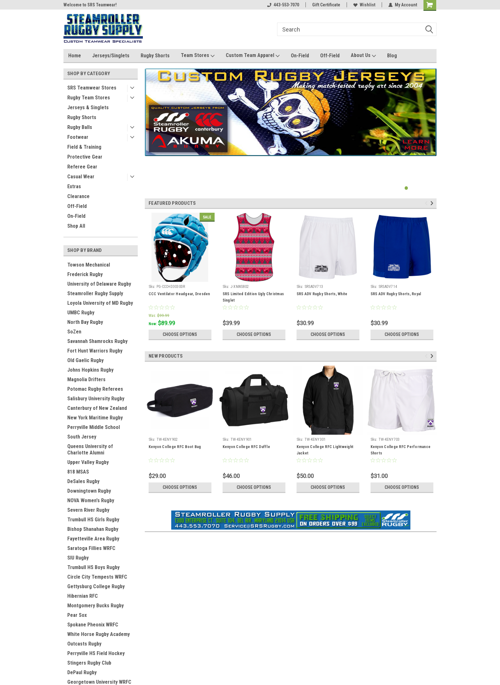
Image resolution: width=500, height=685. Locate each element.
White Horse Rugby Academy (98, 634)
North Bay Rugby (85, 322)
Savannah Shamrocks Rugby (97, 341)
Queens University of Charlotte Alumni (90, 449)
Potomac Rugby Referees (95, 389)
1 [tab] (406, 188)
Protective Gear (84, 157)
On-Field (300, 56)
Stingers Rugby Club (89, 663)
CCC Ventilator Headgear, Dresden (179, 294)
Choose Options (180, 334)
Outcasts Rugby (84, 644)
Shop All (76, 226)
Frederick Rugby (85, 274)
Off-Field (330, 56)
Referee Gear (82, 167)
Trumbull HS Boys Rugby (93, 567)
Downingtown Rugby (89, 491)
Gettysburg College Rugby (96, 586)
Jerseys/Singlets (110, 56)
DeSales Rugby (83, 481)
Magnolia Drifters (86, 379)
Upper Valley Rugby (88, 462)
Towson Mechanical (88, 265)
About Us (363, 55)
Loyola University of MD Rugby (100, 303)
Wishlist (364, 4)
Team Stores (198, 55)
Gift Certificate (326, 4)
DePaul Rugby (82, 672)
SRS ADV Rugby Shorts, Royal (396, 294)
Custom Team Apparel (253, 55)
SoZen (74, 332)
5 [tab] (432, 188)
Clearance (78, 196)
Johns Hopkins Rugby (90, 370)
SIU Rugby (78, 558)
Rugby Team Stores (88, 98)
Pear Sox (77, 615)
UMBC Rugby (80, 313)
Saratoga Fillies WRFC (91, 548)
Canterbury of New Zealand (97, 408)
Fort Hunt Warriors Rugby (94, 351)
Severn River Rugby (88, 510)
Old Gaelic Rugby (85, 360)
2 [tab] (413, 188)
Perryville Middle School (93, 427)
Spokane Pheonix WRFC (92, 625)
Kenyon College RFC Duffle (246, 447)
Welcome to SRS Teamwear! (90, 4)
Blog (392, 56)
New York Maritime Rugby (95, 418)
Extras (74, 186)
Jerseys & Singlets (88, 107)
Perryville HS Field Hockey (96, 653)
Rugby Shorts (155, 56)
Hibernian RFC (82, 596)
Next (432, 203)
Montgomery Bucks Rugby (95, 606)
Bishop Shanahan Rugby (92, 529)
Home (74, 56)
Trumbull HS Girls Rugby (93, 520)
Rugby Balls (79, 127)
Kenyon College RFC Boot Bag (175, 447)
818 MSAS (78, 472)
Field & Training (84, 147)
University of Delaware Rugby (99, 284)
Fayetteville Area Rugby (93, 539)
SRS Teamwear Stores (91, 88)
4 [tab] (425, 188)
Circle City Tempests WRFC (97, 577)
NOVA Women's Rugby (90, 500)
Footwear (77, 137)
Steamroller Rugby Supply (95, 293)
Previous (427, 203)
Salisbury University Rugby (95, 399)
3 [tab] (419, 188)
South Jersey (81, 437)
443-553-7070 (283, 4)
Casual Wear (80, 177)
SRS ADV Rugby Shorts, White (322, 294)
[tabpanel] (291, 112)
